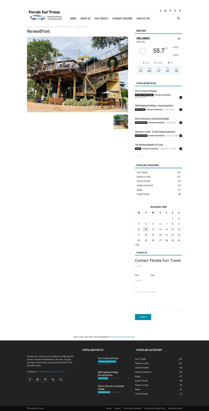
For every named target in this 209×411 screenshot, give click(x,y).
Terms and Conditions (132, 408)
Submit (143, 317)
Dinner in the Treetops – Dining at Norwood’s (53, 26)
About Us (85, 18)
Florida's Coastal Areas (144, 95)
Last (152, 275)
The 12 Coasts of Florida (145, 91)
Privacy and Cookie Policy (154, 408)
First (137, 275)
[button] (178, 18)
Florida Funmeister (163, 95)
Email (138, 280)
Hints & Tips (143, 18)
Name (138, 266)
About (108, 408)
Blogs (138, 149)
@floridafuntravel (122, 336)
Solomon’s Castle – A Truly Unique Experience (155, 131)
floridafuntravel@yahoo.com (51, 371)
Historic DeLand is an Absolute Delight (152, 118)
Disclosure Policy (175, 408)
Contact (117, 408)
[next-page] (141, 155)
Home (73, 18)
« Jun (137, 244)
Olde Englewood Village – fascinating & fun (154, 105)
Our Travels (101, 18)
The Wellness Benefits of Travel (149, 144)
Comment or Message (145, 292)
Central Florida (141, 123)
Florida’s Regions (122, 18)
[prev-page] (137, 155)
